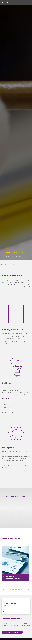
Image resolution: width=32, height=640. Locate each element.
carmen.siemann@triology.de (12, 611)
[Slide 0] (10, 589)
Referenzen (8, 264)
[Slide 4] (16, 589)
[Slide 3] (15, 589)
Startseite (3, 264)
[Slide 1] (12, 589)
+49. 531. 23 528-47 (10, 609)
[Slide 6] (19, 589)
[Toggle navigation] (29, 2)
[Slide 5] (18, 589)
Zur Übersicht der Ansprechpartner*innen (12, 632)
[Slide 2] (13, 589)
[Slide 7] (21, 589)
